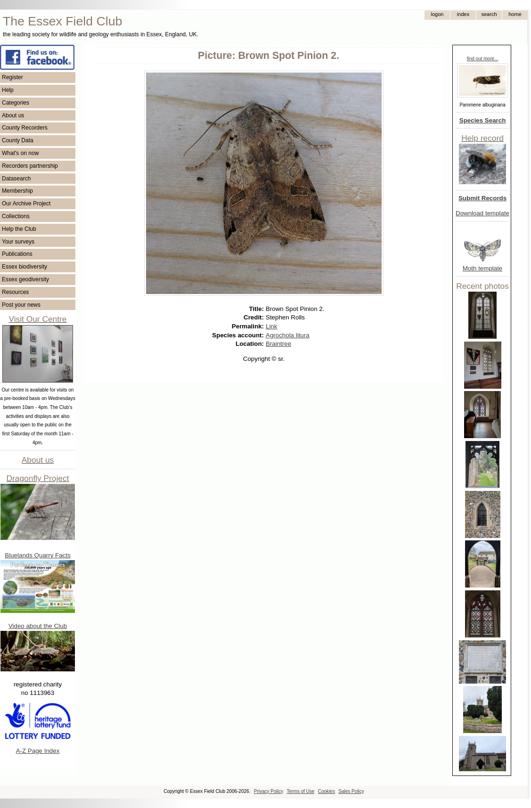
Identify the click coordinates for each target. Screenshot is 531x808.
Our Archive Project (26, 203)
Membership (17, 191)
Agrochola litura (288, 335)
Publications (17, 254)
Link (271, 326)
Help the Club (19, 229)
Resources (15, 292)
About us (13, 115)
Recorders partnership (30, 166)
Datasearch (16, 178)
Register (12, 77)
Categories (15, 102)
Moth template (482, 268)
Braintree (278, 343)
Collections (16, 216)
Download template (482, 213)
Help (8, 90)
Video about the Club (37, 625)
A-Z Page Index (38, 750)
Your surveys (18, 241)
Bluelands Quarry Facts (37, 555)
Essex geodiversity (25, 279)
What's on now (20, 153)
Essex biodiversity (24, 266)
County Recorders (25, 127)
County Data (17, 140)
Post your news (21, 305)
